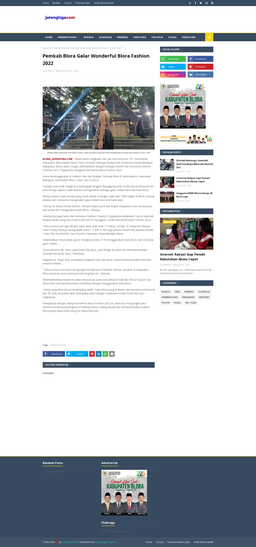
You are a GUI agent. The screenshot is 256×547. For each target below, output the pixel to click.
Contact (68, 2)
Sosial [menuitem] (172, 37)
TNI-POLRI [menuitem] (157, 37)
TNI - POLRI (190, 302)
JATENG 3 (49, 70)
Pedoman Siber (83, 2)
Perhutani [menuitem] (188, 37)
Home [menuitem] (48, 37)
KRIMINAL (189, 291)
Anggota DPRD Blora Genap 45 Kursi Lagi (194, 195)
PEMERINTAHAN (61, 48)
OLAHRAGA (204, 291)
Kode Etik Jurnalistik (104, 2)
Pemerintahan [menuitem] (67, 37)
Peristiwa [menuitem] (140, 37)
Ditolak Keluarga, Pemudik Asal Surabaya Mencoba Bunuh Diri (194, 164)
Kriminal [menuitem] (122, 37)
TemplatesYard (69, 542)
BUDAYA (166, 291)
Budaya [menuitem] (89, 37)
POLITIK (165, 302)
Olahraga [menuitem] (105, 37)
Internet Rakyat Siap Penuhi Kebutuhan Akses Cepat (193, 179)
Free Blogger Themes (105, 542)
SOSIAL (177, 302)
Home (46, 2)
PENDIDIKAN (188, 297)
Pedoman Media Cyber (178, 542)
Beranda (47, 48)
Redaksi (56, 2)
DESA (177, 291)
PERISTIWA (204, 297)
